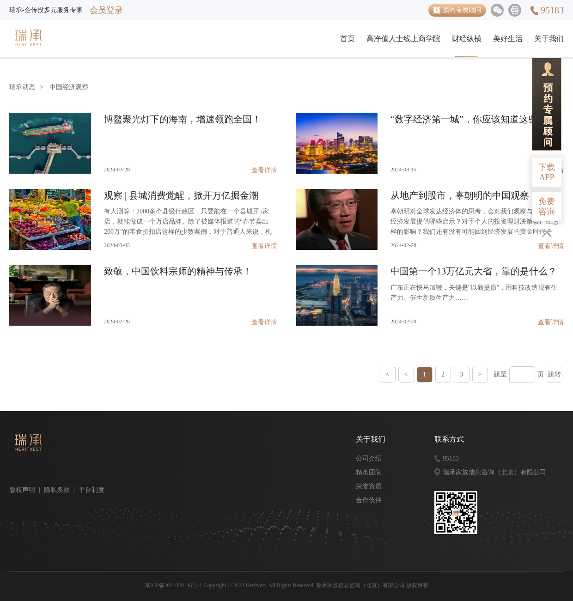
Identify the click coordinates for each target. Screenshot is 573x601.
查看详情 (264, 170)
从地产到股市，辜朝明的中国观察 (459, 195)
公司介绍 (369, 458)
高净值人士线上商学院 (403, 38)
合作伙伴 (369, 500)
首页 (347, 38)
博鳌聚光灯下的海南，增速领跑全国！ (182, 119)
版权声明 (22, 489)
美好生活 (508, 38)
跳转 (554, 374)
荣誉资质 (369, 486)
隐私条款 (57, 489)
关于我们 (549, 38)
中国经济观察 (68, 87)
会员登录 (106, 10)
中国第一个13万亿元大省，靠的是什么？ (473, 271)
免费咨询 (546, 206)
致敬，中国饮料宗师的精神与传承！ (178, 271)
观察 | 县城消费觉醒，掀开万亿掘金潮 (181, 195)
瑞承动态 (22, 87)
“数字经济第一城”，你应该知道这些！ (468, 119)
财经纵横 (467, 38)
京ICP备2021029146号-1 (173, 585)
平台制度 (91, 489)
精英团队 (369, 472)
